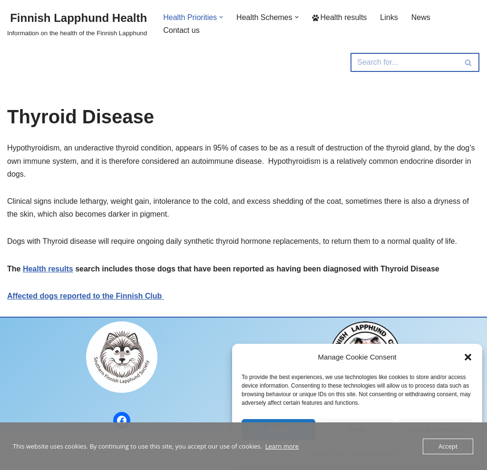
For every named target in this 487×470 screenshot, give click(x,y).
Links (389, 17)
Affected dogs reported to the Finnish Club (85, 296)
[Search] (404, 62)
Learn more (282, 446)
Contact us (181, 30)
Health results (339, 17)
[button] (468, 357)
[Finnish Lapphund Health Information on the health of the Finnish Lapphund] (77, 24)
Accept (448, 446)
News (420, 17)
